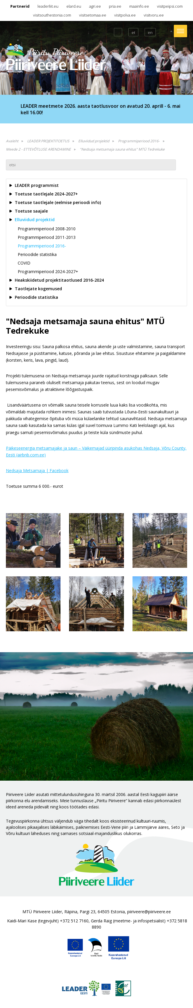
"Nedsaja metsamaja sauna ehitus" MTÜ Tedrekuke (122, 149)
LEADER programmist (37, 185)
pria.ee (115, 6)
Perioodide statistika (37, 254)
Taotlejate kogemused (38, 288)
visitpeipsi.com (170, 6)
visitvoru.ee (154, 15)
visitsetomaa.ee (92, 15)
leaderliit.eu (47, 6)
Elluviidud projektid (93, 140)
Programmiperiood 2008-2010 (47, 228)
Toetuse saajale (31, 211)
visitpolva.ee (125, 15)
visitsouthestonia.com (52, 15)
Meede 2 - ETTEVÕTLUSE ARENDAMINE (38, 149)
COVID (24, 263)
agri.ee (95, 6)
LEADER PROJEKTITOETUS (48, 140)
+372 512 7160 (74, 921)
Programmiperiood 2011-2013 (47, 237)
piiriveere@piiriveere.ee (149, 911)
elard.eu (73, 6)
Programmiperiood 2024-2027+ (48, 271)
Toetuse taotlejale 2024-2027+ (46, 194)
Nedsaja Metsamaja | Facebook (37, 470)
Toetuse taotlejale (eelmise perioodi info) (58, 202)
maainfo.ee (139, 6)
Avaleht (12, 140)
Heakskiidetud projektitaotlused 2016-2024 (59, 280)
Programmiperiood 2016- (139, 140)
